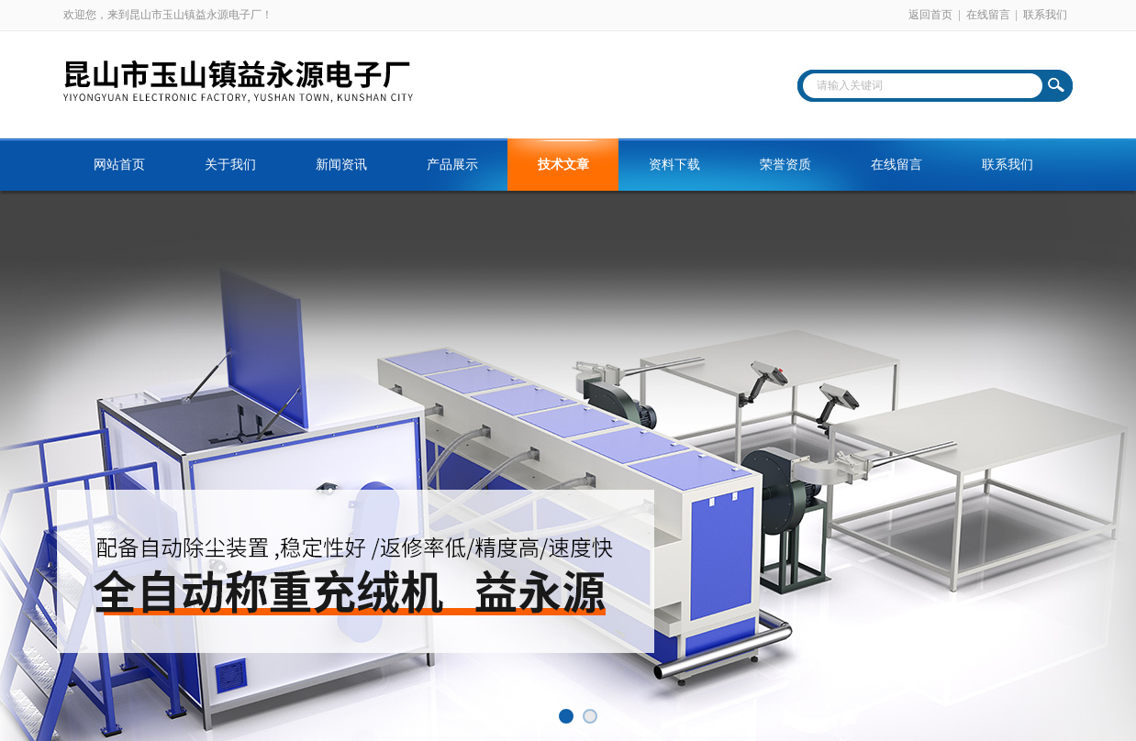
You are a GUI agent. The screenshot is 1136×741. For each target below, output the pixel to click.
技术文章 (563, 164)
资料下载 (674, 164)
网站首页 (119, 164)
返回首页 (930, 14)
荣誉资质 (785, 164)
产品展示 (452, 164)
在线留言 (988, 14)
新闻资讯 (341, 164)
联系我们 (1045, 14)
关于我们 (230, 164)
